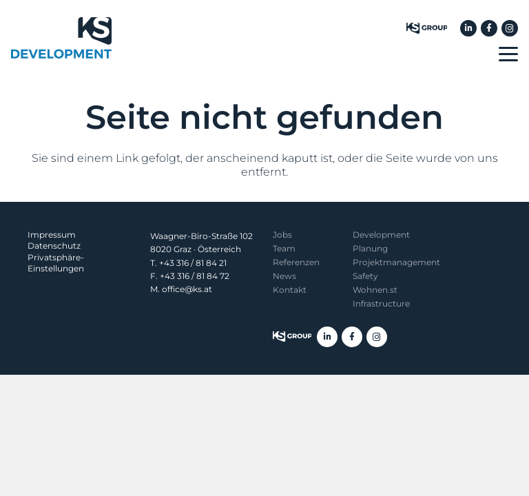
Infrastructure (381, 303)
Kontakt (290, 290)
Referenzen (296, 262)
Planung (370, 248)
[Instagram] (509, 28)
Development (381, 234)
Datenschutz (54, 245)
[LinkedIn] (468, 28)
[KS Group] (426, 28)
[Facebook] (489, 28)
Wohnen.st (375, 290)
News (284, 276)
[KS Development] (61, 38)
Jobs (282, 234)
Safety (365, 276)
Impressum (52, 234)
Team (284, 248)
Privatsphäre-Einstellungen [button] (56, 262)
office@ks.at (187, 289)
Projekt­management (396, 262)
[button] (508, 54)
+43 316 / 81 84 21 (193, 263)
